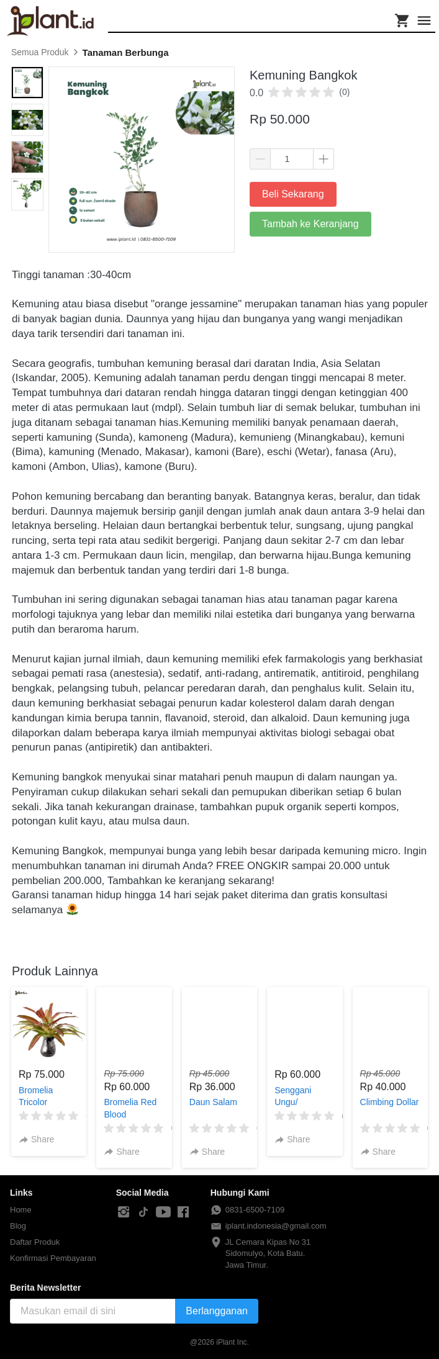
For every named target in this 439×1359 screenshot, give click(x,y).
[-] (123, 1212)
